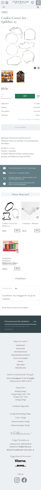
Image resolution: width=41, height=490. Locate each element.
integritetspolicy (9, 329)
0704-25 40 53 (26, 444)
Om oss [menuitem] (20, 361)
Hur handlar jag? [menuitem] (20, 351)
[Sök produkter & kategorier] (18, 7)
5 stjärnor (11, 288)
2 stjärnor (5, 288)
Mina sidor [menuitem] (6, 2)
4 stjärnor (9, 288)
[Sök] (38, 7)
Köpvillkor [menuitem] (20, 348)
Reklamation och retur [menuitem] (20, 355)
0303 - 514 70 (26, 381)
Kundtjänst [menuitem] (20, 345)
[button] (2, 3)
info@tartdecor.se (24, 446)
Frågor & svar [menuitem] (20, 368)
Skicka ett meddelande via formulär (21, 449)
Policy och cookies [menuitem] (20, 358)
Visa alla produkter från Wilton (29, 119)
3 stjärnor (7, 288)
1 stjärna (3, 288)
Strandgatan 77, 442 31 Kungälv (23, 378)
